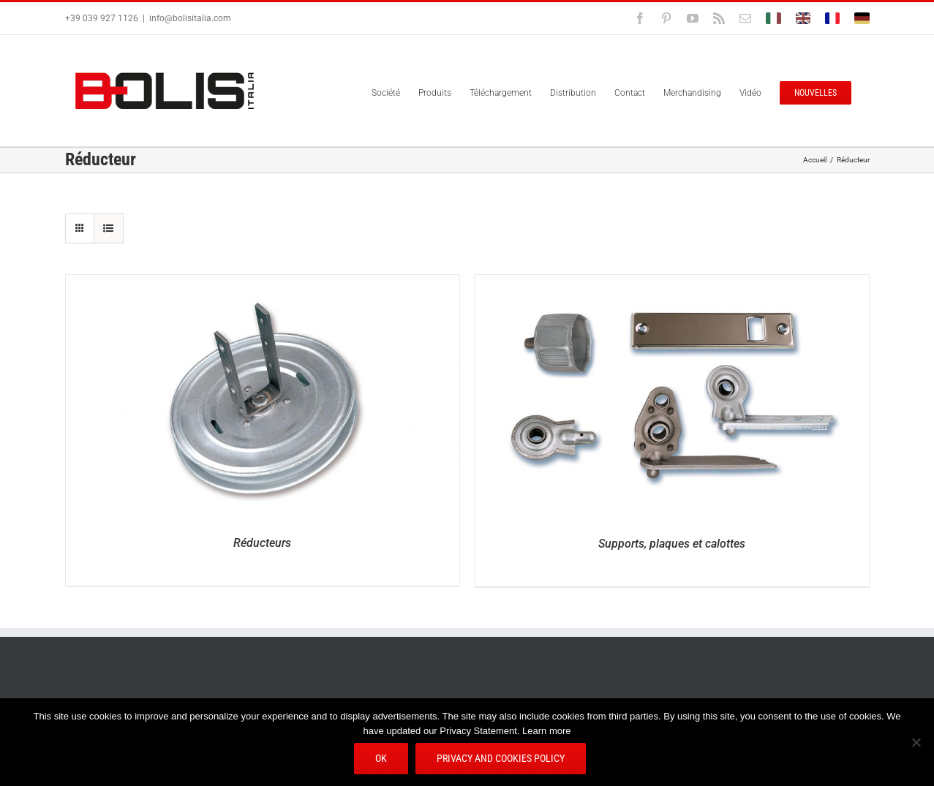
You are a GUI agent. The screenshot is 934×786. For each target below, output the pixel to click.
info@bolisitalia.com (190, 18)
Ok (382, 759)
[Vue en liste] (108, 228)
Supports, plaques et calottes (671, 544)
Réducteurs (262, 543)
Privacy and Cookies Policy (501, 759)
